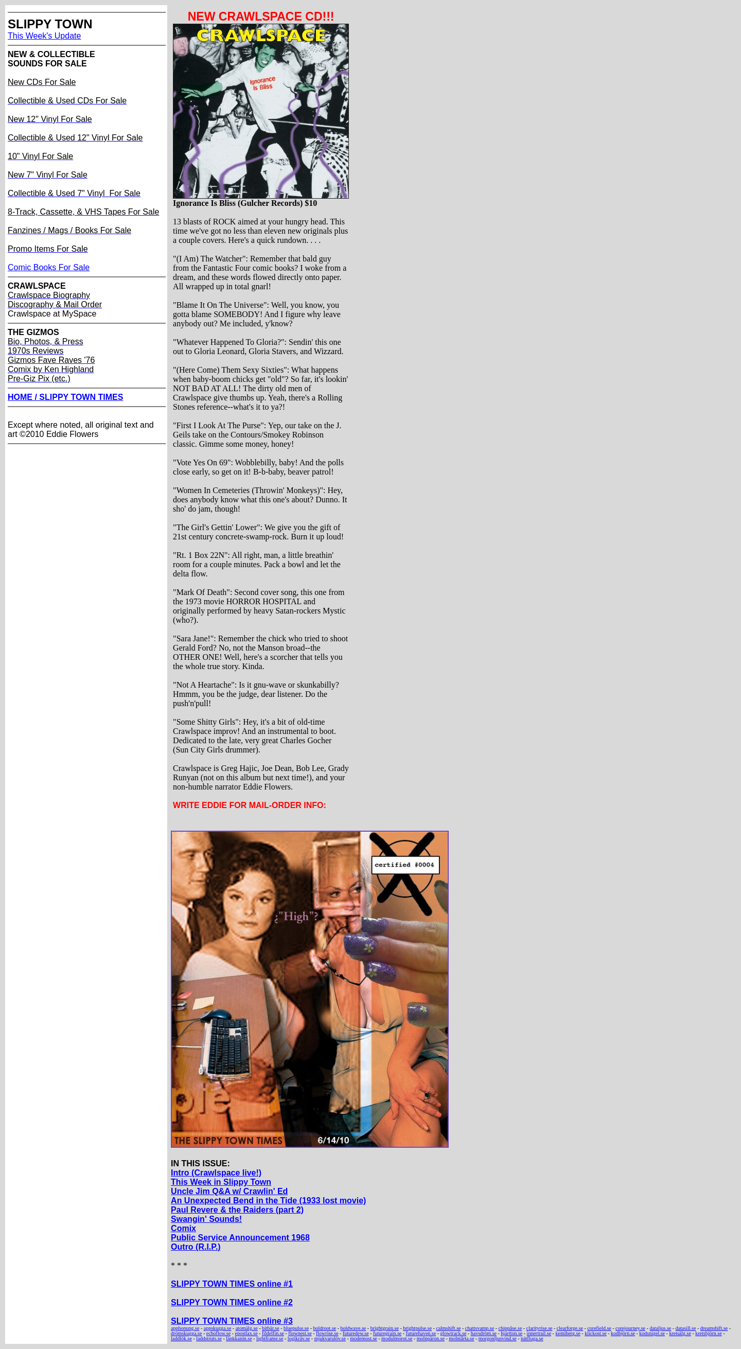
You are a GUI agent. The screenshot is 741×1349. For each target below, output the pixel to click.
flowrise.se (327, 1333)
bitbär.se (270, 1328)
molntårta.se (461, 1338)
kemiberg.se (567, 1333)
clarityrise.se (539, 1328)
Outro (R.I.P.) (196, 1246)
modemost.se (363, 1338)
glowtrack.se (453, 1333)
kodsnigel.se (652, 1333)
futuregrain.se (387, 1333)
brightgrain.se (384, 1328)
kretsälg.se (680, 1333)
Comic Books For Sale (49, 267)
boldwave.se (353, 1328)
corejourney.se (630, 1328)
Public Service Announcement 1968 (240, 1237)
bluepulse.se (296, 1328)
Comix (183, 1228)
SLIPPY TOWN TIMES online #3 (232, 1321)
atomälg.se (247, 1328)
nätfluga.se (532, 1338)
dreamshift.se (714, 1328)
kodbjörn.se (623, 1333)
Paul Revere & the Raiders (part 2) (237, 1209)
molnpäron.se (431, 1338)
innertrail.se (539, 1333)
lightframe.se (269, 1338)
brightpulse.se (417, 1328)
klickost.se (596, 1333)
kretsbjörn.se (708, 1333)
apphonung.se (185, 1328)
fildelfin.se (273, 1333)
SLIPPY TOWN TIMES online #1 (232, 1284)
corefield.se (599, 1328)
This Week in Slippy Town (221, 1182)
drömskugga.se (186, 1333)
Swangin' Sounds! (206, 1219)
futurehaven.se (421, 1333)
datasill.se (686, 1328)
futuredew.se (356, 1333)
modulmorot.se (396, 1338)
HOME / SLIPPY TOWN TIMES (65, 397)
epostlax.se (246, 1333)
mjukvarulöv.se (330, 1338)
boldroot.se (325, 1328)
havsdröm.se (484, 1333)
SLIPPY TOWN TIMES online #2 (232, 1302)
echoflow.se (218, 1333)
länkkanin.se (239, 1338)
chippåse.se (510, 1328)
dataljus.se (660, 1328)
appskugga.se (218, 1328)
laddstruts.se (209, 1338)
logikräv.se (299, 1338)
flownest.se (299, 1333)
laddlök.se (181, 1338)
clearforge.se (570, 1328)
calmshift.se (448, 1328)
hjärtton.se (511, 1333)
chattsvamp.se (479, 1328)
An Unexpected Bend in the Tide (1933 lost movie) (268, 1200)
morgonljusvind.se (498, 1338)
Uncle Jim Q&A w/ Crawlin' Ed (229, 1191)
